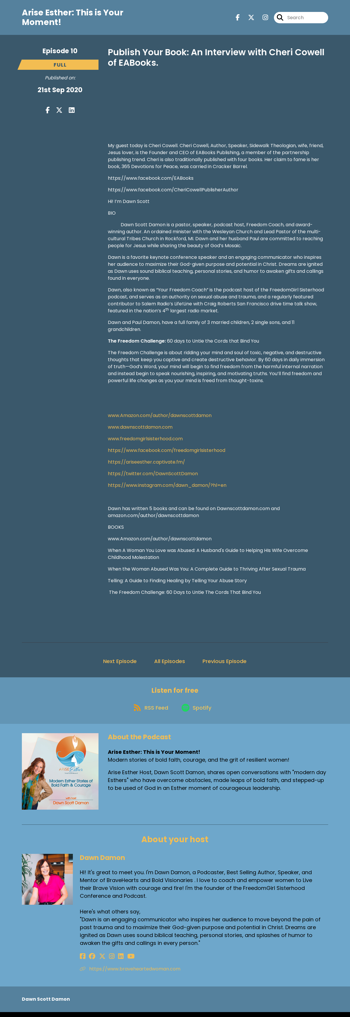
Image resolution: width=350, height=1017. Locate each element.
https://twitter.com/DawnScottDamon (153, 475)
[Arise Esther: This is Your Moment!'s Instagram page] (262, 18)
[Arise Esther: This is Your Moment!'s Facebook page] (238, 18)
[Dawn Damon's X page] (97, 961)
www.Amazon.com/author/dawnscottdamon (160, 417)
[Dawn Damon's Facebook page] (82, 961)
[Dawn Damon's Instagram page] (104, 961)
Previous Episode (225, 663)
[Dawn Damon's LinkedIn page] (111, 961)
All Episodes (169, 663)
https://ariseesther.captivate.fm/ (146, 464)
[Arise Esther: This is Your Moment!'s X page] (247, 18)
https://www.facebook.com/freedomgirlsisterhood (166, 452)
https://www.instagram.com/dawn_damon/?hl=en (167, 487)
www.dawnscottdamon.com (140, 429)
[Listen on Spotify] (197, 712)
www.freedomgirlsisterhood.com (145, 440)
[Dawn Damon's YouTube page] (118, 961)
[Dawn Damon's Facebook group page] (90, 961)
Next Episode (120, 663)
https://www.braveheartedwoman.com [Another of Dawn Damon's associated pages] (130, 973)
